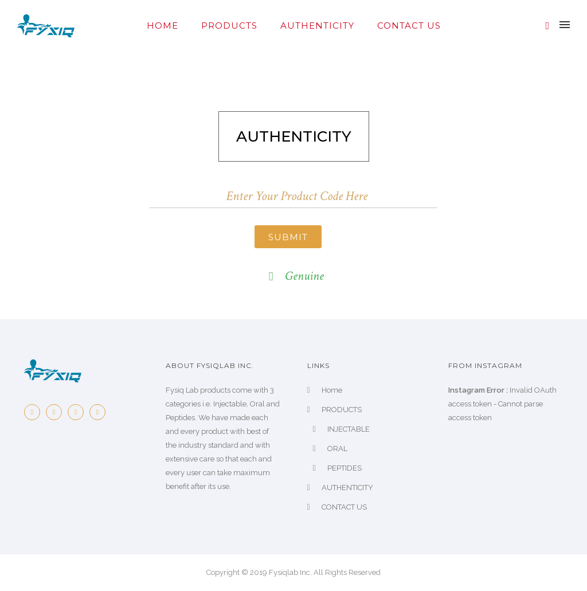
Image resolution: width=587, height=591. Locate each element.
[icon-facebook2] (35, 412)
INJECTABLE (348, 429)
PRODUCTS (229, 25)
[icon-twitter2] (57, 412)
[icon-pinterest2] (78, 412)
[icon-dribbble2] (100, 412)
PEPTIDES (344, 468)
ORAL (337, 448)
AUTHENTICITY (317, 25)
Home (162, 25)
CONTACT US (409, 25)
